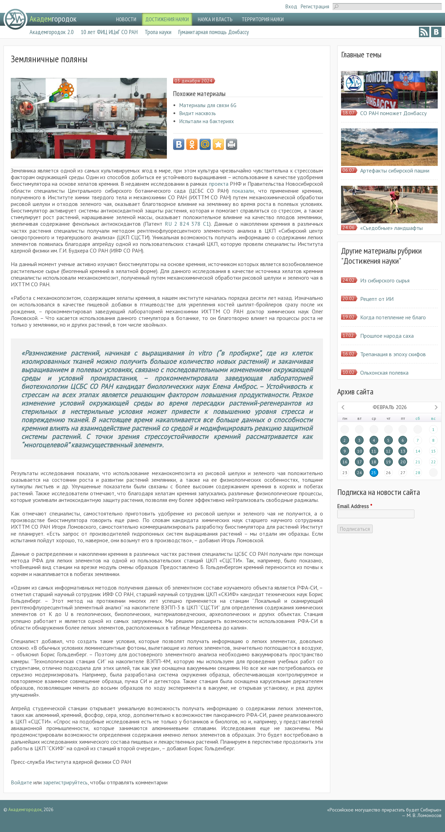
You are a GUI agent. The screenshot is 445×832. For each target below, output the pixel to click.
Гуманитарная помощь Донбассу (213, 32)
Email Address (354, 506)
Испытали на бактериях (206, 121)
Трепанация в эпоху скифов (393, 354)
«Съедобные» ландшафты (391, 227)
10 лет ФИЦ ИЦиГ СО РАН (109, 32)
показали (243, 190)
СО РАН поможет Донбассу (393, 113)
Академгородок (25, 810)
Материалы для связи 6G (207, 105)
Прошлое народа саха (387, 335)
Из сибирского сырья (385, 280)
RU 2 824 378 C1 (187, 223)
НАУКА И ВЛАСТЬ (215, 19)
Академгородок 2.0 (52, 32)
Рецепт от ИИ (377, 298)
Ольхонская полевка (384, 372)
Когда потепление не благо (393, 317)
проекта (219, 183)
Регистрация (315, 6)
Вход (291, 6)
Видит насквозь (197, 113)
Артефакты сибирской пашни (394, 170)
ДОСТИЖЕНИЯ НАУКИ (167, 19)
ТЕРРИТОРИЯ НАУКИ (263, 19)
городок (53, 18)
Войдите (21, 782)
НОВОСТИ (126, 19)
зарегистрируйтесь (65, 782)
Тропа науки (158, 32)
